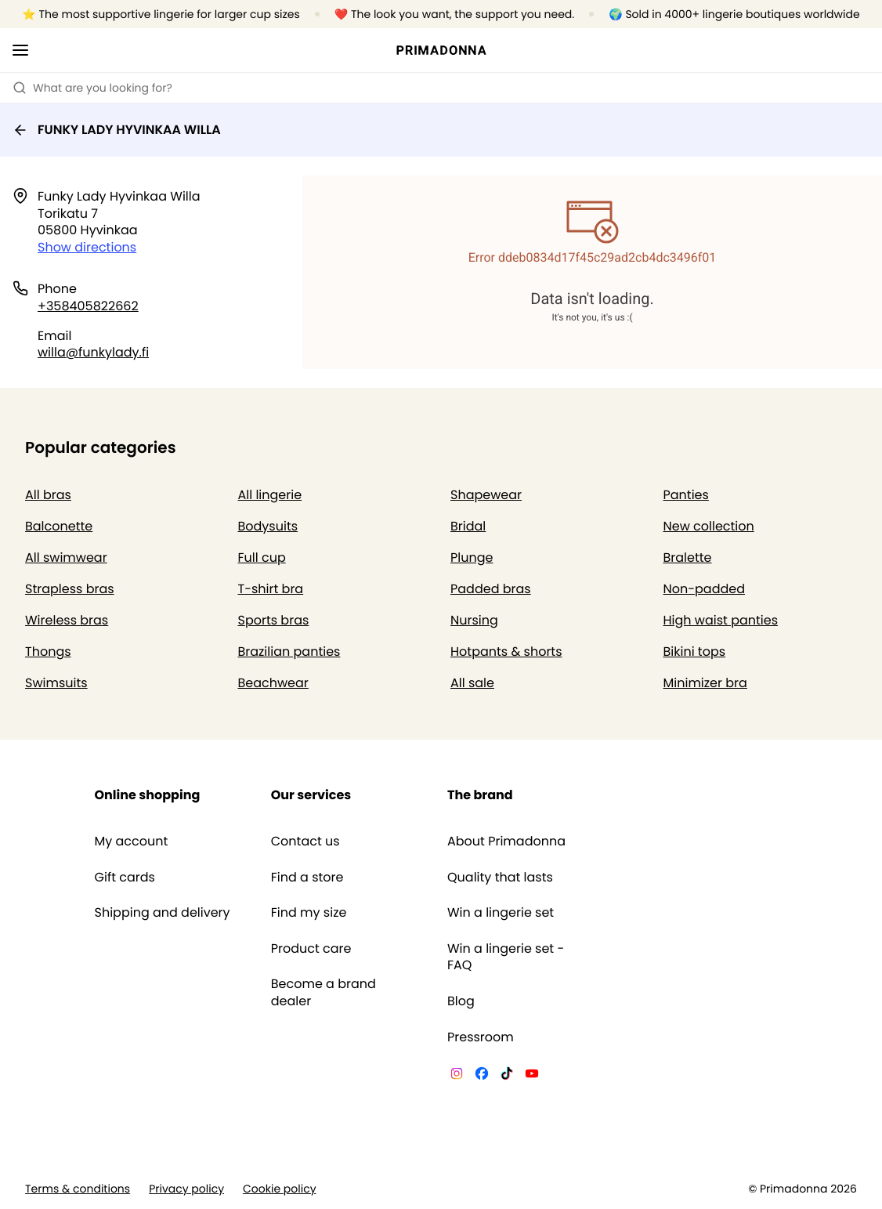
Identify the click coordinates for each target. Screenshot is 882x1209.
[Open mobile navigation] (20, 50)
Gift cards (125, 877)
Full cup (262, 557)
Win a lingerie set (500, 912)
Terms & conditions (77, 1189)
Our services (311, 795)
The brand (480, 795)
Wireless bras (66, 620)
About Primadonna (506, 841)
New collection (708, 526)
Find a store (307, 877)
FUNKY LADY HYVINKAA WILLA (117, 130)
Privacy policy (186, 1189)
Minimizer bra (705, 683)
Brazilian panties (289, 652)
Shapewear (486, 495)
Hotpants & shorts (506, 652)
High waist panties (721, 620)
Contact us (305, 841)
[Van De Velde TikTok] (506, 1076)
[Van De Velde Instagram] (456, 1076)
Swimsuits (56, 683)
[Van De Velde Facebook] (481, 1076)
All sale (472, 683)
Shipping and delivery (162, 912)
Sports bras (273, 620)
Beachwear (273, 683)
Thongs (48, 652)
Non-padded (704, 589)
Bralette (687, 557)
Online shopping (148, 795)
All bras (48, 495)
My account (131, 841)
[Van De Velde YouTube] (531, 1076)
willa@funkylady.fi (93, 352)
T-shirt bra (271, 589)
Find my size (309, 912)
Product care (311, 948)
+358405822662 (88, 306)
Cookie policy (279, 1189)
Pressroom (480, 1037)
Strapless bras (69, 589)
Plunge (471, 557)
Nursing (474, 620)
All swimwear (66, 557)
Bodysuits (268, 526)
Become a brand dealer (323, 992)
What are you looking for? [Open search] (92, 88)
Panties (686, 495)
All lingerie (270, 495)
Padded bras (490, 589)
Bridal (468, 526)
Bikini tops (694, 652)
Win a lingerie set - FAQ (505, 957)
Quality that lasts (500, 877)
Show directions (87, 247)
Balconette (58, 526)
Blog (461, 1001)
